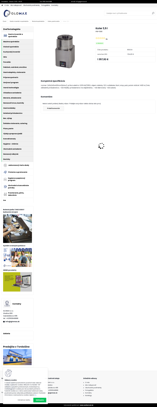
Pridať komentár (53, 108)
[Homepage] (2, 5)
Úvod (4, 21)
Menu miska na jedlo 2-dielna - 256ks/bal (141, 148)
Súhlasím (40, 400)
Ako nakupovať (16, 5)
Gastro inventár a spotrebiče (19, 21)
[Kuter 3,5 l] (65, 51)
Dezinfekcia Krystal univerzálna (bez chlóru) (54, 145)
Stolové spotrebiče (38, 21)
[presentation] (42, 142)
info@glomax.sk (13, 321)
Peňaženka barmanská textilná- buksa (80, 145)
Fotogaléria (45, 5)
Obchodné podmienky (31, 5)
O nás (7, 5)
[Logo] (15, 13)
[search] (153, 14)
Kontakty (54, 5)
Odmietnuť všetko (24, 400)
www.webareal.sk (86, 405)
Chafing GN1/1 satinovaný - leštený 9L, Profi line (111, 149)
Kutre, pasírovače (53, 21)
